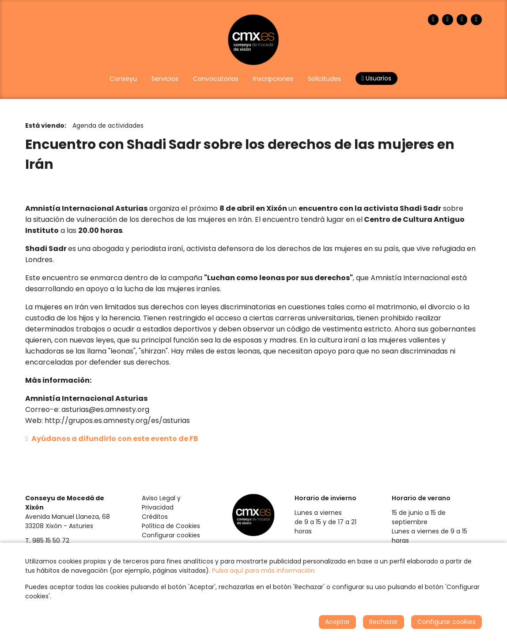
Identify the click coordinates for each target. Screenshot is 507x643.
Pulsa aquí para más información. (264, 570)
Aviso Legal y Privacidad (161, 503)
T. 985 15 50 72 (47, 540)
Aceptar (337, 621)
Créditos (155, 516)
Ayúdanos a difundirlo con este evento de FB (111, 439)
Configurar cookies (171, 535)
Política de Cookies (171, 525)
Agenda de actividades (108, 125)
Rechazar (383, 621)
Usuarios (376, 78)
